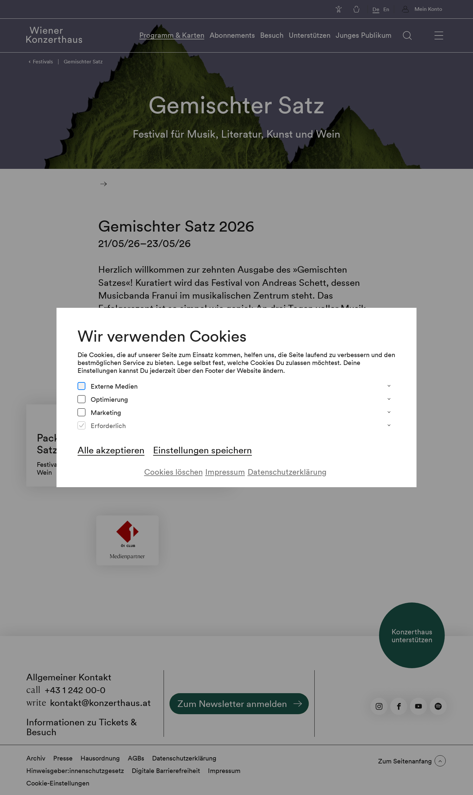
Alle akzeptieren (111, 449)
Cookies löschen (173, 471)
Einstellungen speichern (202, 449)
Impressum (225, 471)
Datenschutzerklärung (287, 471)
